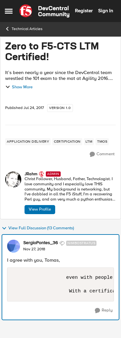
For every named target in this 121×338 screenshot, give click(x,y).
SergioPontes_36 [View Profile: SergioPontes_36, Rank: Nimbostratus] (40, 242)
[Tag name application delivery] (28, 141)
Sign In (105, 11)
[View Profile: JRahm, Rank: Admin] (13, 179)
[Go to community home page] (44, 11)
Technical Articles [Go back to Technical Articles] (24, 28)
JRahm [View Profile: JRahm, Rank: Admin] (31, 174)
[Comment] (102, 154)
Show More (19, 87)
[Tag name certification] (67, 141)
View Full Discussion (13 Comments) (38, 228)
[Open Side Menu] (9, 11)
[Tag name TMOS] (102, 141)
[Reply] (104, 310)
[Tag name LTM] (89, 141)
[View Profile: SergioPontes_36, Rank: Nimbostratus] (13, 246)
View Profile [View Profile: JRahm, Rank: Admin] (40, 209)
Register (84, 11)
